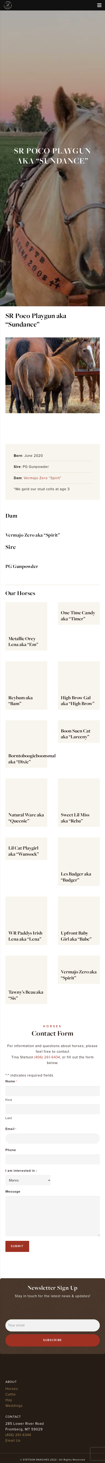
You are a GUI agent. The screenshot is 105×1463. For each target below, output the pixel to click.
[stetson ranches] (8, 5)
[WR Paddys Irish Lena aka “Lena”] (26, 921)
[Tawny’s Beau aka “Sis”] (26, 980)
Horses (11, 1389)
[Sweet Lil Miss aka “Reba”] (79, 802)
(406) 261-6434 (47, 1057)
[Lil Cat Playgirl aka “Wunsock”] (26, 861)
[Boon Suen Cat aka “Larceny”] (79, 744)
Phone (10, 1150)
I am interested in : (21, 1171)
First (8, 1100)
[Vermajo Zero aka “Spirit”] (27, 527)
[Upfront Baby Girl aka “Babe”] (79, 921)
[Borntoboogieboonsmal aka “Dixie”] (26, 744)
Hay (8, 1400)
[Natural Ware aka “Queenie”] (26, 802)
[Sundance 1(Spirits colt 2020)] (52, 375)
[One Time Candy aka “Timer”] (79, 626)
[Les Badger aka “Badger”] (79, 861)
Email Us (13, 1440)
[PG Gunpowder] (52, 562)
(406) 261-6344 (18, 1435)
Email (10, 1129)
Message (12, 1191)
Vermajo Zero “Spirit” (42, 478)
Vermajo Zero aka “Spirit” (32, 535)
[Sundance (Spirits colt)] (52, 428)
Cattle (10, 1394)
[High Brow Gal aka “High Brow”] (79, 685)
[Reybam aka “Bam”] (26, 685)
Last (8, 1118)
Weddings (14, 1405)
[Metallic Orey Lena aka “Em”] (26, 626)
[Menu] (99, 5)
